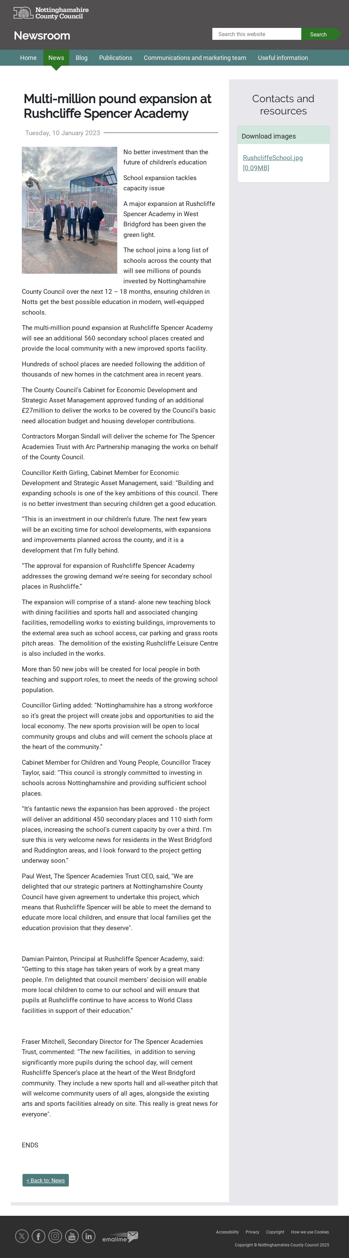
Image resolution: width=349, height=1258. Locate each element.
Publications (115, 57)
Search (318, 34)
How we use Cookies (310, 1232)
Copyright (275, 1232)
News (56, 57)
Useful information (283, 57)
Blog (82, 57)
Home (28, 57)
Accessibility (227, 1232)
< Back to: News (46, 1180)
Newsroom (42, 35)
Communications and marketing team (195, 57)
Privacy (252, 1232)
